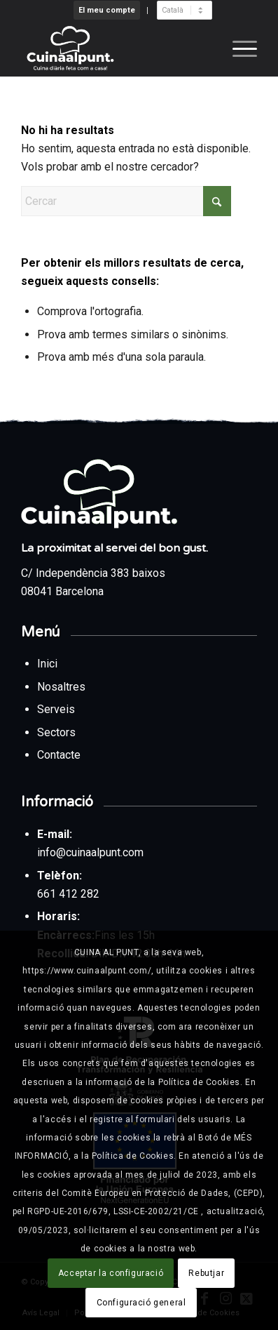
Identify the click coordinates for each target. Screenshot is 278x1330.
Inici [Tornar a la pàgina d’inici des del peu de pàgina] (48, 663)
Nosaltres (61, 686)
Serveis (57, 709)
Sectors (57, 732)
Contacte (59, 755)
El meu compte (106, 10)
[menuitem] (107, 10)
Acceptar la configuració (110, 1273)
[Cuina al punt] (115, 48)
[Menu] (237, 48)
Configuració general (141, 1303)
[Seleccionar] (184, 10)
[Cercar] (126, 201)
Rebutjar (206, 1273)
